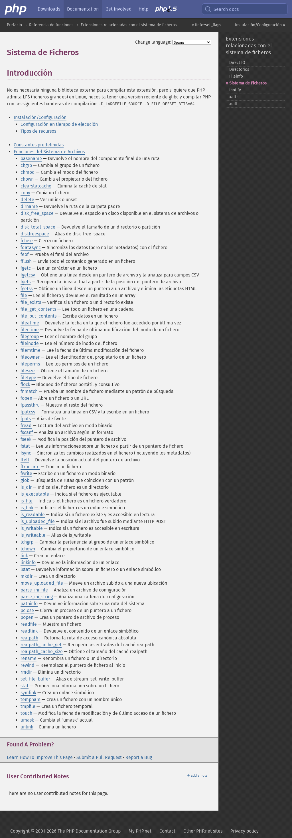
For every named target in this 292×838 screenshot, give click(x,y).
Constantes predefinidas (39, 145)
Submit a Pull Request (99, 757)
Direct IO (237, 62)
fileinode (30, 343)
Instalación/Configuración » (260, 25)
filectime (30, 329)
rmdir (26, 672)
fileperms (30, 364)
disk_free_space (37, 213)
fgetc (26, 268)
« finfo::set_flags (206, 25)
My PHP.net (140, 831)
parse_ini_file (34, 590)
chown (27, 179)
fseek (26, 439)
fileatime (30, 323)
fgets (26, 281)
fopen (26, 398)
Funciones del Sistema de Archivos (49, 151)
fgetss (27, 288)
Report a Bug (138, 757)
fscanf (27, 432)
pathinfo (29, 603)
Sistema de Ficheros (248, 83)
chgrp (26, 165)
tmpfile (28, 706)
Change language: (153, 42)
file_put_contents (38, 316)
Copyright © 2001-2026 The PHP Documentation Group (65, 831)
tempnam (30, 699)
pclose (27, 610)
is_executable (35, 494)
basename (31, 158)
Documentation (83, 9)
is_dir (26, 487)
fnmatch (29, 391)
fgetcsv (28, 275)
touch (26, 713)
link (24, 555)
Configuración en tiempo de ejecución (59, 124)
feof (25, 254)
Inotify (235, 90)
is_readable (33, 514)
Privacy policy (244, 831)
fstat (25, 446)
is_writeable (33, 535)
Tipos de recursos (38, 131)
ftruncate (30, 466)
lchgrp (27, 542)
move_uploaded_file (42, 583)
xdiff (233, 103)
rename (28, 658)
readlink (29, 631)
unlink (27, 727)
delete (27, 199)
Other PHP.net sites (202, 831)
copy (25, 192)
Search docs (221, 9)
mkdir (27, 576)
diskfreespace (35, 234)
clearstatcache (36, 186)
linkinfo (28, 562)
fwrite (26, 473)
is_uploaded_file (38, 521)
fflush (26, 261)
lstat (25, 569)
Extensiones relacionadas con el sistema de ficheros (129, 25)
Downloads (49, 9)
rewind (28, 665)
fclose (27, 240)
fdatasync (31, 247)
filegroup (30, 336)
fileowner (30, 357)
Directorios (239, 69)
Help (143, 9)
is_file (27, 501)
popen (27, 617)
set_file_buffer (35, 679)
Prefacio (14, 25)
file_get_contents (38, 309)
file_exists (31, 302)
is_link (27, 507)
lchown (28, 549)
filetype (28, 377)
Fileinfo (236, 76)
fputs (26, 418)
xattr (233, 96)
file (24, 295)
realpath (29, 638)
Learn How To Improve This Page (40, 757)
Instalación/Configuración (40, 117)
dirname (29, 206)
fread (26, 425)
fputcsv (28, 412)
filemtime (30, 350)
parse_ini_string (37, 596)
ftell (25, 460)
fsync (26, 453)
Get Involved (119, 9)
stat (25, 685)
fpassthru (30, 405)
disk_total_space (38, 227)
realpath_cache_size (42, 651)
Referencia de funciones (51, 25)
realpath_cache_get (41, 644)
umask (27, 720)
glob (25, 480)
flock (25, 384)
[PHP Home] (16, 9)
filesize (28, 370)
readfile (29, 624)
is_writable (32, 528)
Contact (167, 831)
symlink (28, 692)
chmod (28, 172)
